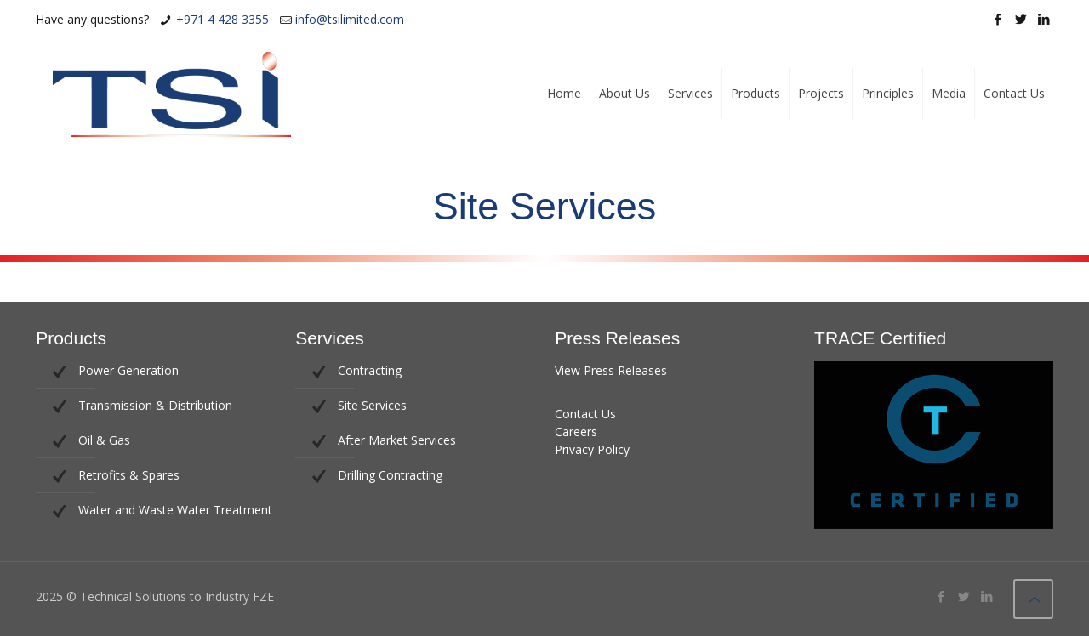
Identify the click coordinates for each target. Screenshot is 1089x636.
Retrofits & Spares (129, 475)
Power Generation (128, 370)
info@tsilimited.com (349, 19)
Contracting (370, 370)
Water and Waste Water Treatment (175, 510)
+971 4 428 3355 (222, 19)
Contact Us (585, 414)
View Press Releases (611, 370)
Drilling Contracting (390, 475)
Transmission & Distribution (155, 405)
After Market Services (397, 440)
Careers (576, 431)
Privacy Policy (592, 449)
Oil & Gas (104, 440)
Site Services (372, 405)
